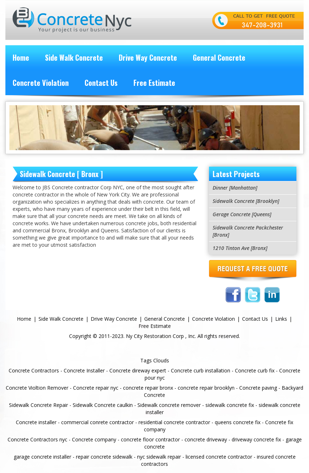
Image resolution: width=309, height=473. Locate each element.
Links (281, 318)
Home (21, 57)
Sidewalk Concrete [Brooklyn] (246, 201)
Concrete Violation (41, 82)
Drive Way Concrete (148, 57)
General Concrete (219, 57)
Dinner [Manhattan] (235, 187)
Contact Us (101, 82)
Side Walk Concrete (74, 57)
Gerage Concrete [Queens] (242, 214)
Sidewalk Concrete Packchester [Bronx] (248, 231)
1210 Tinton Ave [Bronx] (240, 248)
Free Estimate (154, 82)
